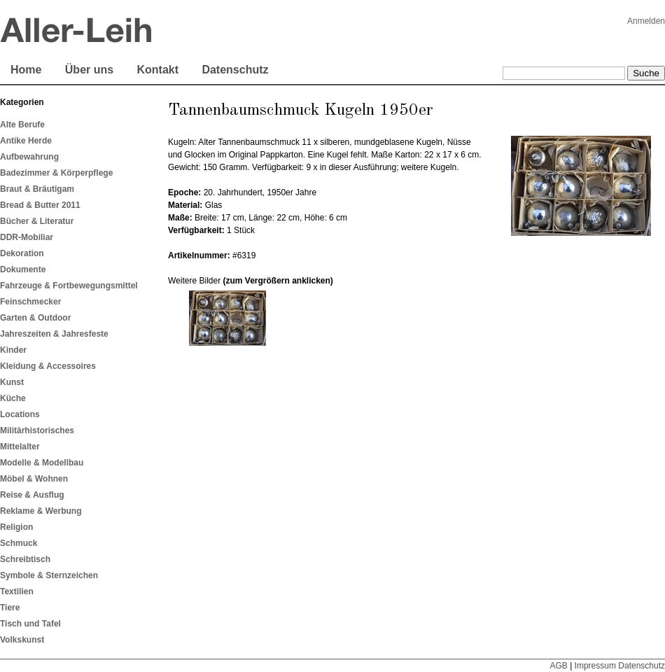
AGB (558, 666)
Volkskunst (22, 640)
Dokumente (23, 269)
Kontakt (157, 70)
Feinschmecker (30, 302)
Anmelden (646, 21)
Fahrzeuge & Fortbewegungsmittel (69, 285)
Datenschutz (235, 70)
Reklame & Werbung (40, 511)
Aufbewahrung (29, 157)
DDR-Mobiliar (26, 237)
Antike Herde (26, 141)
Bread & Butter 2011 (40, 205)
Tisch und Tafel (30, 624)
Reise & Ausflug (32, 495)
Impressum (595, 666)
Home (25, 70)
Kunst (12, 382)
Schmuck (18, 543)
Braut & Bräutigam (37, 189)
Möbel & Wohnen (34, 479)
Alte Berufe (22, 125)
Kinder (13, 350)
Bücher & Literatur (37, 221)
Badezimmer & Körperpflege (56, 173)
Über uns (89, 70)
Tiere (10, 607)
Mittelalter (20, 446)
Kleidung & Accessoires (48, 366)
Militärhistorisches (37, 430)
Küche (13, 398)
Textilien (17, 591)
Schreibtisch (25, 559)
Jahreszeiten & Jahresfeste (54, 334)
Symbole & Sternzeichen (49, 575)
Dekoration (22, 253)
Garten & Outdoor (35, 318)
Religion (16, 527)
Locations (20, 414)
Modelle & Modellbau (41, 463)
